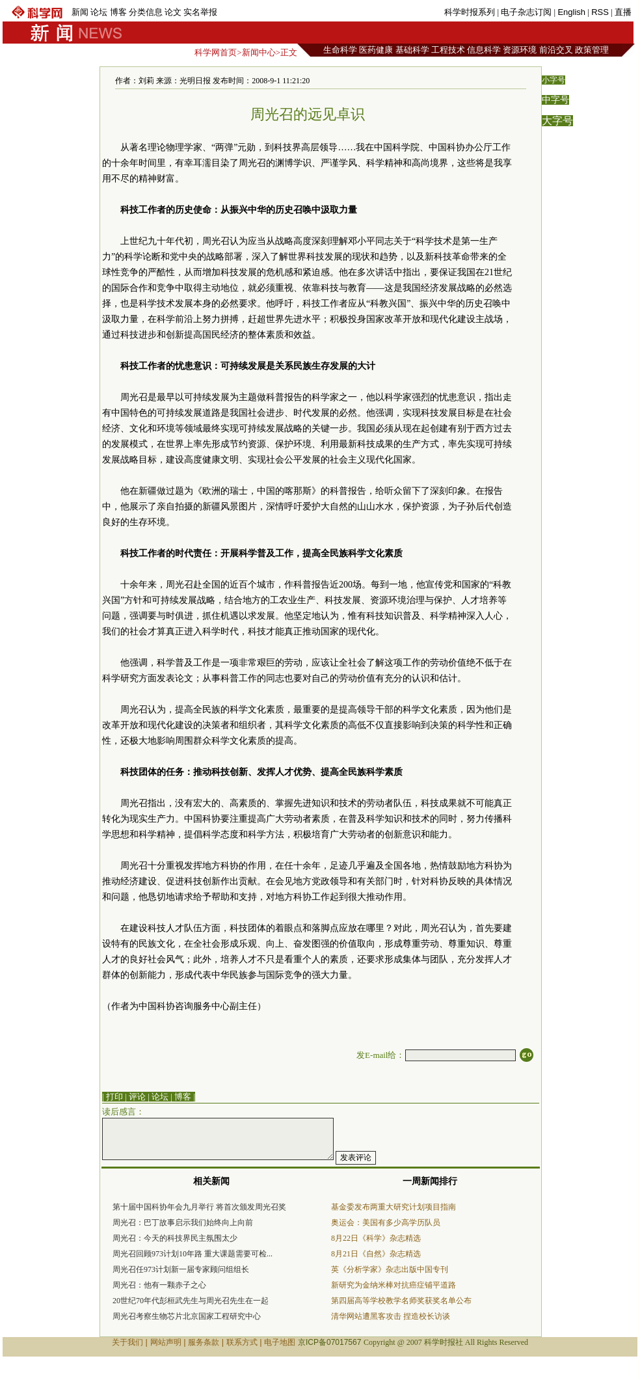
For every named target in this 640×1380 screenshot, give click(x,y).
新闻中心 (259, 52)
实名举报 (200, 12)
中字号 (555, 100)
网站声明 (165, 1342)
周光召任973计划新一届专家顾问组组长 (181, 1269)
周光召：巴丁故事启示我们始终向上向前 (183, 1222)
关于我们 (127, 1342)
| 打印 (112, 1097)
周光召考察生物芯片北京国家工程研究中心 (187, 1316)
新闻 (80, 12)
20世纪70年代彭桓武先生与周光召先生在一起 (191, 1300)
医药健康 (376, 50)
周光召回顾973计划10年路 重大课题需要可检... (193, 1253)
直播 (623, 12)
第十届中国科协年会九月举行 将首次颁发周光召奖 (199, 1206)
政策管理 (592, 50)
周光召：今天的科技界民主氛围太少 (175, 1238)
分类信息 (146, 12)
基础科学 (412, 50)
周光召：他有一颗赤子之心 (159, 1285)
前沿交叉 (556, 50)
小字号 (553, 80)
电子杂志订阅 (526, 12)
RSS (600, 12)
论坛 (98, 12)
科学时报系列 (469, 12)
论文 (173, 12)
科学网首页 (215, 52)
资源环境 (520, 50)
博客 (118, 12)
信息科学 (484, 50)
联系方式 (242, 1342)
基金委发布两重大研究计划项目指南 (393, 1206)
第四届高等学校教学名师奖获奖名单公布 (401, 1300)
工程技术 (448, 50)
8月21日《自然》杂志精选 (376, 1253)
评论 (137, 1097)
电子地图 (279, 1342)
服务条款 (203, 1342)
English (571, 12)
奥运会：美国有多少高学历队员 (385, 1222)
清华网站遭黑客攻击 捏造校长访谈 (390, 1316)
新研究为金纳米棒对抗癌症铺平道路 (393, 1285)
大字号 (557, 120)
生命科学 (340, 50)
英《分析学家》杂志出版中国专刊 (389, 1269)
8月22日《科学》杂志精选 (376, 1238)
